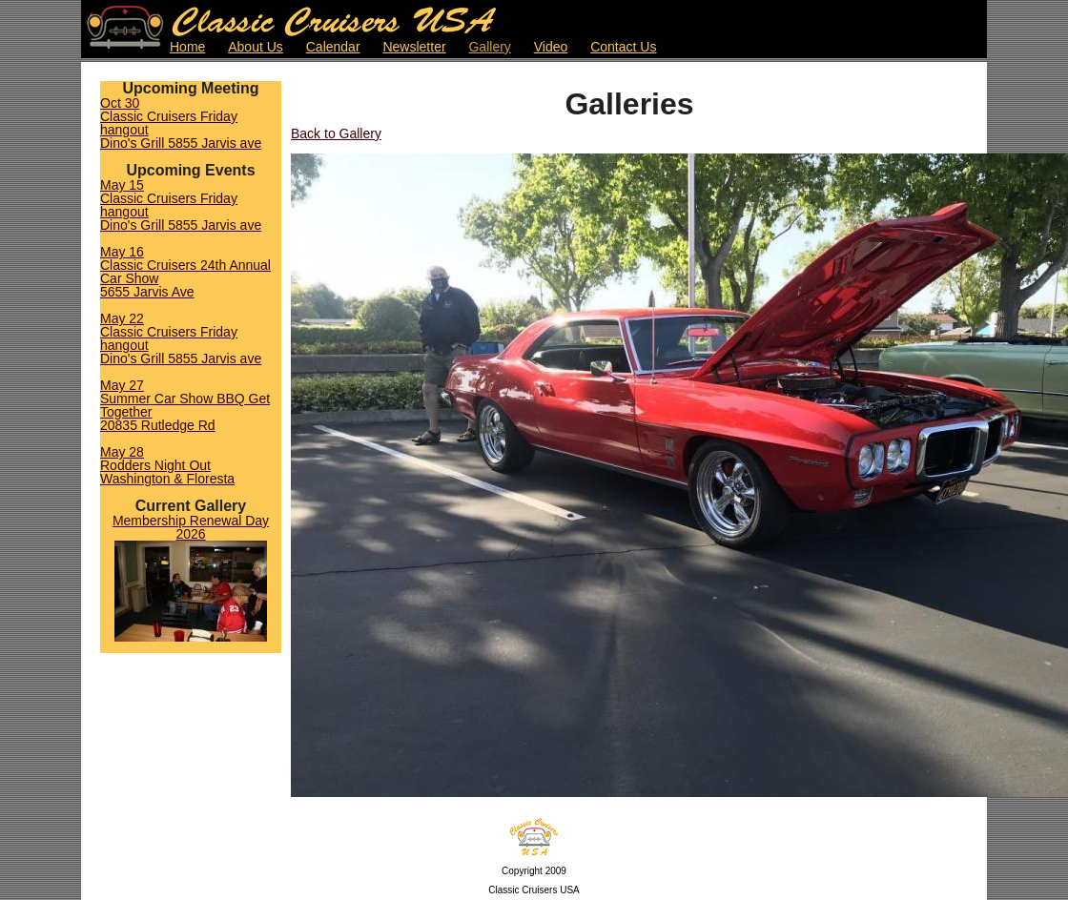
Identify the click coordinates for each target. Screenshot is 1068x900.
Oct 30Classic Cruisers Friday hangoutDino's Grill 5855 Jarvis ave (180, 123)
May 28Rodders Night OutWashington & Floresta (167, 465)
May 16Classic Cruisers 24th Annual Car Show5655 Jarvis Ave (185, 271)
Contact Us (623, 46)
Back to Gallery (336, 133)
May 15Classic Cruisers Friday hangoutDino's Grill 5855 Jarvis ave (180, 205)
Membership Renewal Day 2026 (191, 527)
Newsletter (413, 46)
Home (187, 46)
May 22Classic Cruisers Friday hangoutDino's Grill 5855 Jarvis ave (180, 338)
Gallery (489, 46)
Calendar (333, 46)
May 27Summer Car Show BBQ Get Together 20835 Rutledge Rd (185, 405)
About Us (255, 46)
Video (551, 46)
